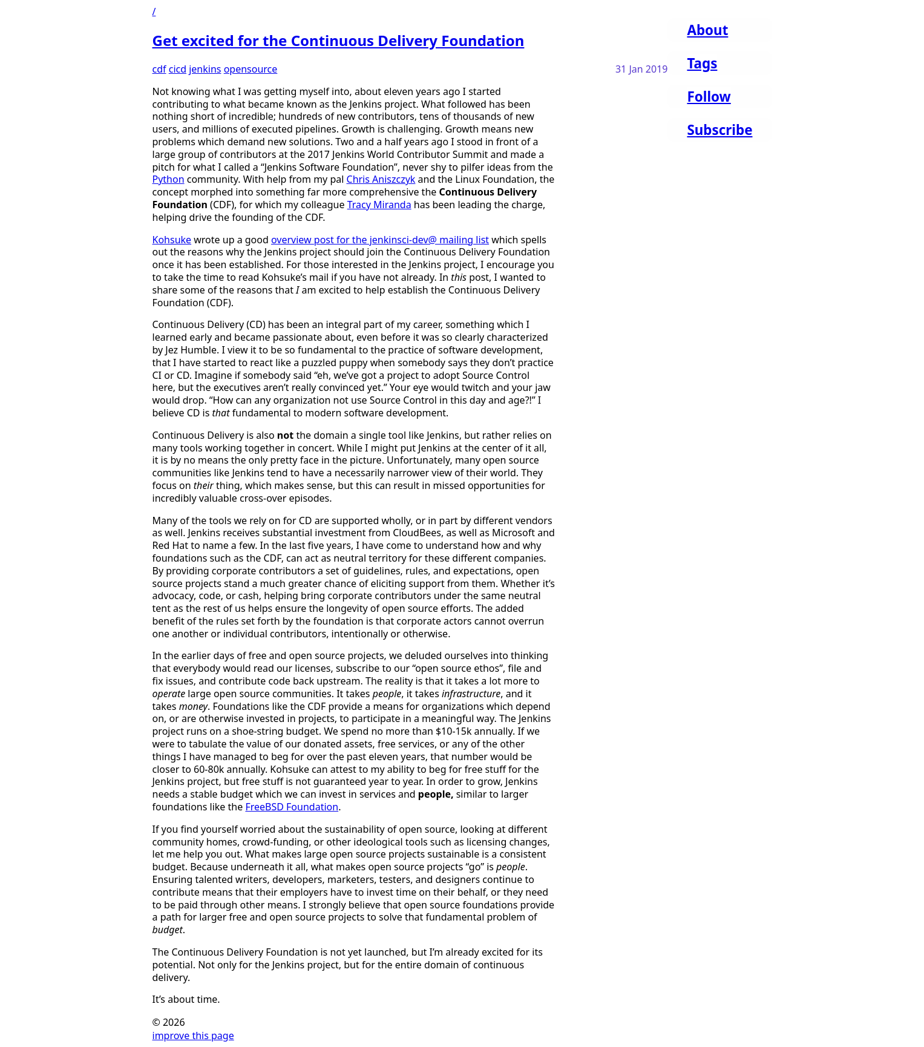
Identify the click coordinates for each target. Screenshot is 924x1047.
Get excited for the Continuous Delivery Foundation (338, 40)
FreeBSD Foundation (291, 806)
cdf (159, 69)
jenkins (205, 69)
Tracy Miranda (379, 204)
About (707, 30)
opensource (251, 69)
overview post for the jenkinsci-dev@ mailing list (380, 239)
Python (168, 179)
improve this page (193, 1035)
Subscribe (719, 129)
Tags (702, 63)
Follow (708, 96)
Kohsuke (172, 239)
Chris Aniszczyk (381, 179)
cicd (177, 69)
